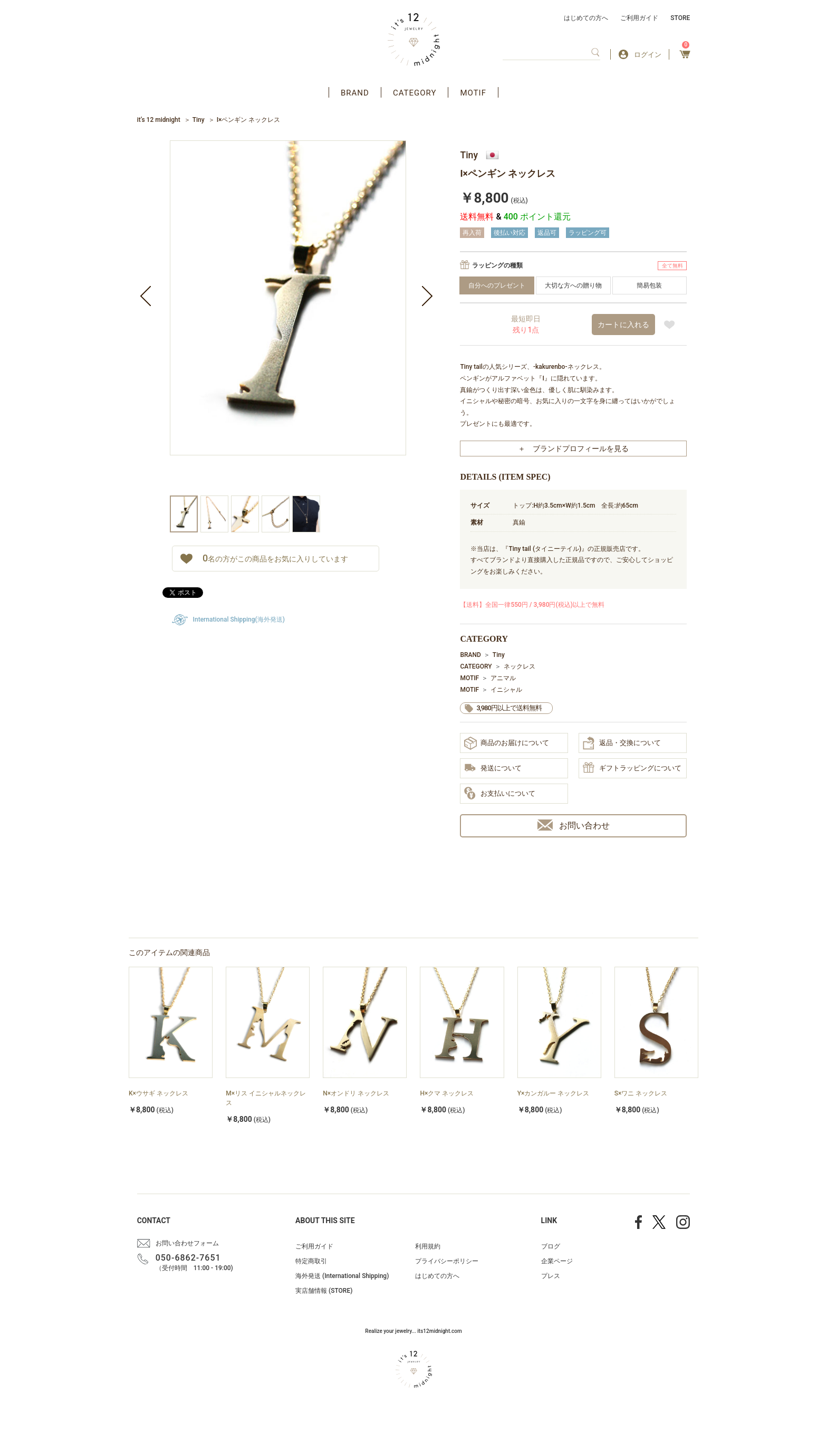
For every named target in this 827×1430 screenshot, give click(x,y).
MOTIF (473, 93)
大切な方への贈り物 (573, 285)
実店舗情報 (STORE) (323, 1290)
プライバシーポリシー (446, 1261)
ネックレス (519, 666)
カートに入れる (623, 324)
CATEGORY (415, 93)
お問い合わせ (573, 825)
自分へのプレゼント (496, 285)
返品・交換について (622, 743)
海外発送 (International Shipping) (342, 1276)
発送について (493, 769)
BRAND (355, 93)
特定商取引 (311, 1261)
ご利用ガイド (639, 18)
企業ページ (557, 1261)
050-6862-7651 (188, 1258)
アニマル (503, 678)
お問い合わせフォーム (187, 1243)
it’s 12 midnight (158, 119)
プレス (550, 1276)
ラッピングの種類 (497, 265)
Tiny (199, 119)
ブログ (550, 1246)
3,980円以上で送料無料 (508, 708)
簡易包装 (649, 285)
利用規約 (427, 1246)
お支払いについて (499, 793)
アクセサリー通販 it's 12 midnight (414, 39)
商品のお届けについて (506, 743)
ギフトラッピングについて (632, 768)
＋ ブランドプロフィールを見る (573, 448)
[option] (288, 317)
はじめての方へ (586, 18)
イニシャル (506, 689)
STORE (680, 18)
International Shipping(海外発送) (239, 619)
